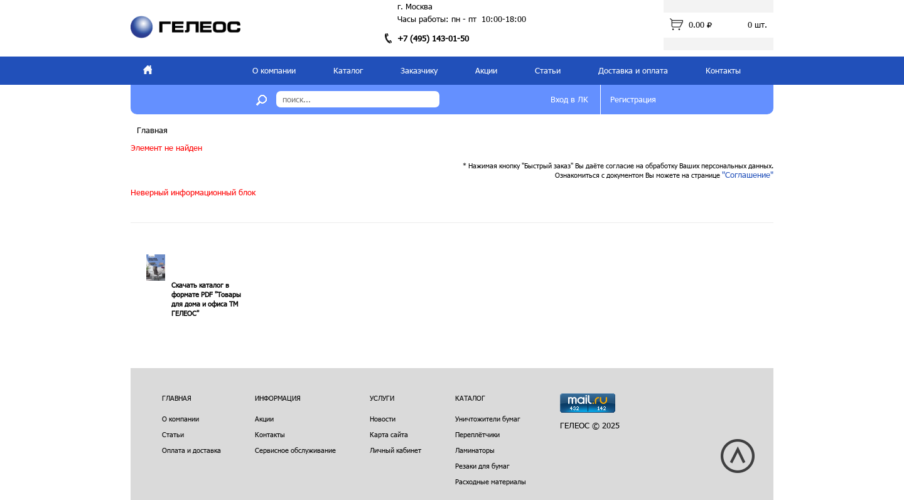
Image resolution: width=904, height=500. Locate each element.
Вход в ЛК (569, 99)
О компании (274, 70)
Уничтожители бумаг (487, 419)
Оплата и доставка (191, 450)
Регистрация (633, 99)
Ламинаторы (475, 450)
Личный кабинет (395, 450)
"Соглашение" (747, 175)
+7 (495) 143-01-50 (433, 38)
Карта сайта (389, 434)
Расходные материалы (490, 481)
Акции (486, 70)
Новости (383, 419)
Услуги (382, 398)
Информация (278, 398)
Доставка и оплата (633, 70)
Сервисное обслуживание (295, 450)
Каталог (348, 70)
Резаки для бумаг (482, 466)
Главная (152, 130)
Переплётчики (477, 434)
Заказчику (419, 70)
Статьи (548, 70)
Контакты (723, 70)
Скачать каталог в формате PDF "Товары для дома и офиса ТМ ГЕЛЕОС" (206, 299)
